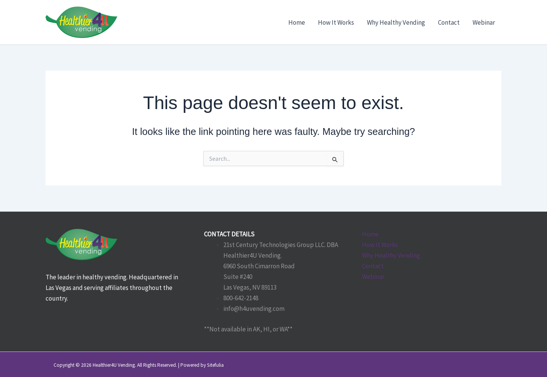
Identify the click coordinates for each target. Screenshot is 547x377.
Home (370, 234)
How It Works (380, 245)
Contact (373, 266)
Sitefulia (215, 365)
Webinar (373, 276)
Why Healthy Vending (391, 255)
